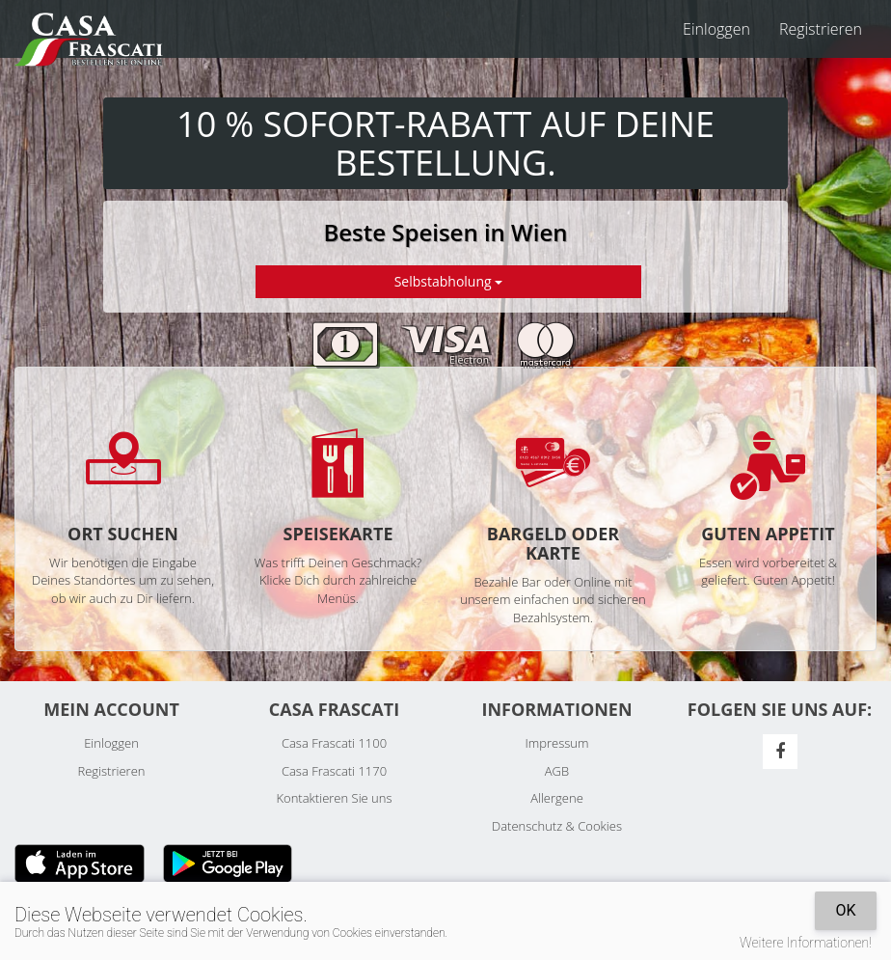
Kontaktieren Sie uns (334, 798)
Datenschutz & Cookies (557, 826)
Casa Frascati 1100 (334, 743)
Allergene (556, 798)
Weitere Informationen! (806, 942)
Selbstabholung (448, 281)
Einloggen (716, 29)
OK (845, 910)
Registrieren (820, 29)
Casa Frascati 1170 (334, 771)
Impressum (557, 743)
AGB (557, 771)
